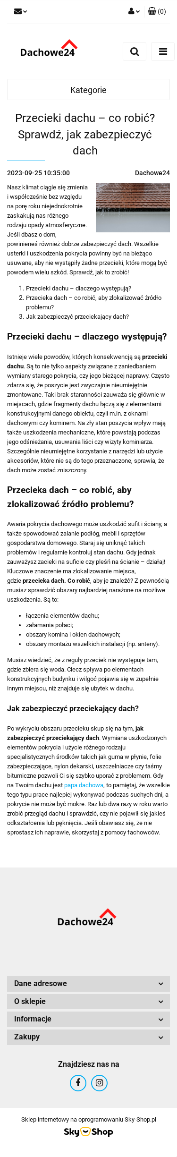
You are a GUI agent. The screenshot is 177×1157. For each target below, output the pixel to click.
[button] (157, 12)
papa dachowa (83, 785)
